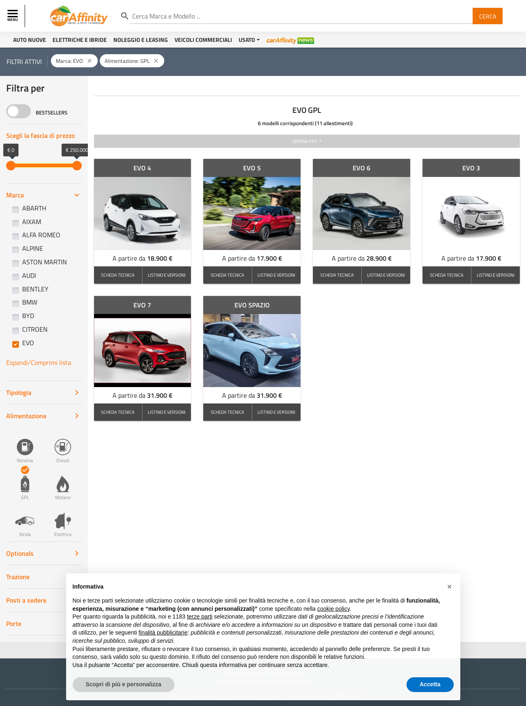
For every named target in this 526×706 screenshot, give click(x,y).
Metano (63, 483)
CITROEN (35, 329)
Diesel (63, 446)
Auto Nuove (29, 39)
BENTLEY (35, 289)
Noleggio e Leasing (140, 39)
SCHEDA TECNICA (118, 275)
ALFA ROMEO (41, 235)
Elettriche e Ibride (80, 39)
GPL (25, 483)
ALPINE (32, 248)
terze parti (199, 634)
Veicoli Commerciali (203, 39)
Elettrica (63, 520)
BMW (29, 302)
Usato (247, 39)
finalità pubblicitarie (163, 650)
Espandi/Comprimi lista (38, 362)
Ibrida (25, 520)
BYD (28, 315)
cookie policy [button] (333, 626)
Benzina (25, 446)
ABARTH (34, 208)
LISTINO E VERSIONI (167, 275)
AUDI (29, 275)
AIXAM (31, 221)
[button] (449, 604)
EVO (28, 342)
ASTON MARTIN (44, 262)
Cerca (487, 16)
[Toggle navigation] (13, 16)
